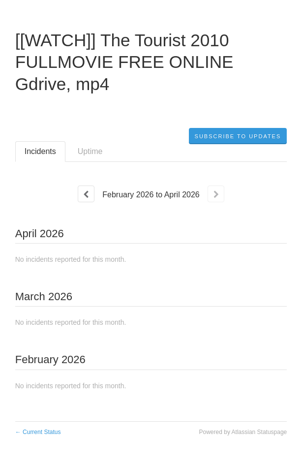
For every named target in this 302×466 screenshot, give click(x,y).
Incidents (40, 151)
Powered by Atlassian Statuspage (243, 432)
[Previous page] (86, 194)
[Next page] (216, 194)
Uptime (90, 151)
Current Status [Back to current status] (38, 432)
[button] (238, 136)
